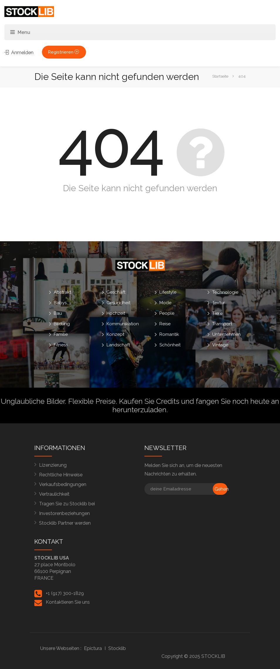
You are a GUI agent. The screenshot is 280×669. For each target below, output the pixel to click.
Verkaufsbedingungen (62, 484)
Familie (61, 334)
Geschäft (116, 292)
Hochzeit (116, 313)
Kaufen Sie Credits (149, 401)
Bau (58, 313)
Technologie (225, 292)
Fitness (61, 345)
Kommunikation (123, 323)
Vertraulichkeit (54, 494)
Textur (218, 302)
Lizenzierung (53, 465)
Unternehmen (226, 334)
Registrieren (64, 52)
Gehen (221, 489)
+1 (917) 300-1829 (65, 593)
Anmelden (18, 52)
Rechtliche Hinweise (60, 475)
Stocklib (117, 648)
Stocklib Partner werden (65, 523)
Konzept (115, 334)
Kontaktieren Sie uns (68, 602)
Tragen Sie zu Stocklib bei (67, 504)
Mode (165, 302)
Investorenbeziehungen (64, 513)
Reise (165, 323)
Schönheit (170, 345)
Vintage (220, 345)
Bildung (62, 323)
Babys (60, 302)
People (166, 313)
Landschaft (118, 345)
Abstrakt (62, 292)
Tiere (217, 313)
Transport (222, 323)
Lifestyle (167, 292)
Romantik (169, 334)
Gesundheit (118, 302)
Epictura (93, 648)
